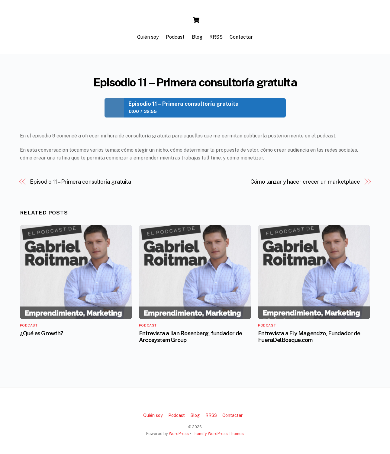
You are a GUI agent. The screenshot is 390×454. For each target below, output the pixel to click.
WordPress (179, 433)
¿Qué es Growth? (41, 333)
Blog (197, 37)
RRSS (216, 37)
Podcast (175, 37)
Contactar (241, 37)
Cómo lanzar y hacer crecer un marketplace (305, 182)
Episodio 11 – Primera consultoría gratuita (195, 82)
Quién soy (148, 37)
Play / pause (114, 108)
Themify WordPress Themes (218, 433)
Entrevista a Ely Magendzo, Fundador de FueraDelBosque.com (309, 336)
